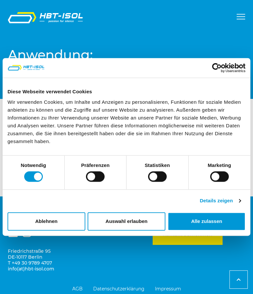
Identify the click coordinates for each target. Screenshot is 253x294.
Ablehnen (46, 221)
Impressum (168, 289)
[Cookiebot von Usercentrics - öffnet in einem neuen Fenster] (216, 68)
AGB (77, 289)
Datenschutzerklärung (118, 289)
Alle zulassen (206, 221)
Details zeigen (216, 201)
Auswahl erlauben (126, 221)
